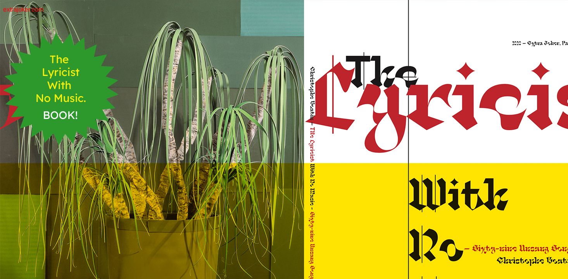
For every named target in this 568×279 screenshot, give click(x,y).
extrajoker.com (23, 9)
